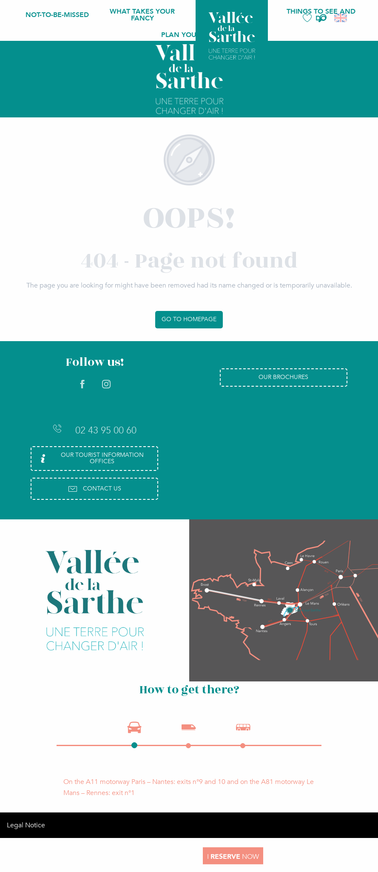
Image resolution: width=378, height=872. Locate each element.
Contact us (94, 489)
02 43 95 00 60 (94, 430)
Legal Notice (26, 825)
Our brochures (283, 377)
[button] (322, 18)
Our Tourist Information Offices (91, 458)
